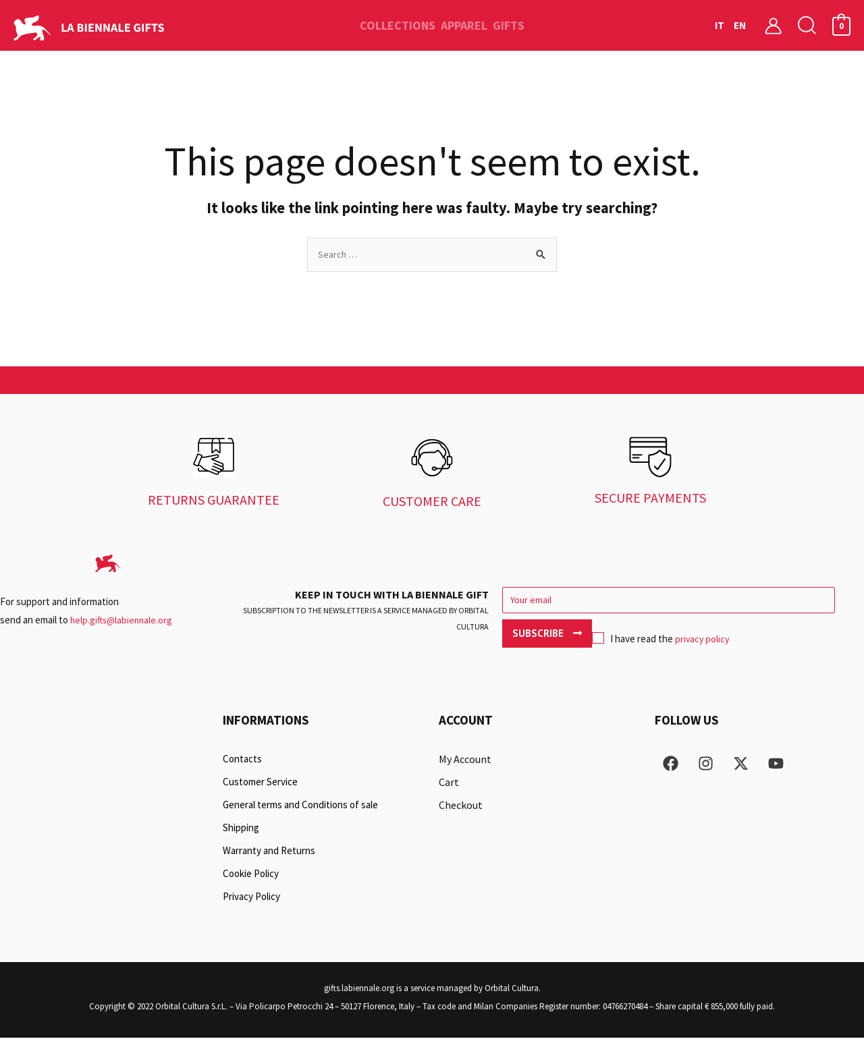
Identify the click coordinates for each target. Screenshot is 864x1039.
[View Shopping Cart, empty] (841, 25)
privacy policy (615, 635)
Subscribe (806, 602)
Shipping (241, 828)
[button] (807, 25)
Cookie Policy (251, 874)
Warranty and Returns (269, 851)
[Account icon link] (773, 25)
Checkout (461, 806)
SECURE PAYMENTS (650, 498)
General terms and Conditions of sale (300, 805)
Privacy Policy (251, 897)
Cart (449, 783)
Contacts (242, 760)
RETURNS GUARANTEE (213, 501)
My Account (465, 760)
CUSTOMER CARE (432, 502)
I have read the (572, 636)
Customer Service (260, 783)
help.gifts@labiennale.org (123, 621)
